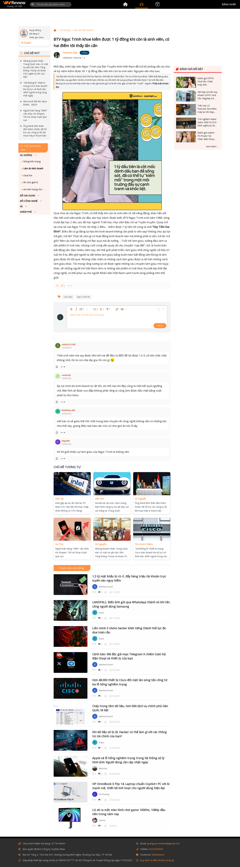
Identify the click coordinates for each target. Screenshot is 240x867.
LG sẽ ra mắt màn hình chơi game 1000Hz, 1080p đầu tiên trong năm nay (128, 812)
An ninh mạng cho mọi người (35, 189)
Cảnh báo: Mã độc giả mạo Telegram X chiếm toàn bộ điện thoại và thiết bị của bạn (129, 656)
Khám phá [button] (26, 211)
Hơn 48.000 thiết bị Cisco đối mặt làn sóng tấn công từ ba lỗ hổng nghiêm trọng (129, 682)
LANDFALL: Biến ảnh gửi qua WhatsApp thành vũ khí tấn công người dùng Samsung (131, 604)
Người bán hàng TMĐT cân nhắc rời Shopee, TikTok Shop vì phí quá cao (35, 115)
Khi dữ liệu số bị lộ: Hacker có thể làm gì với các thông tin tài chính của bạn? (129, 734)
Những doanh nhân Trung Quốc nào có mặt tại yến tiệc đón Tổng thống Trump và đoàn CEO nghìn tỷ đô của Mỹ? (35, 68)
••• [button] (68, 285)
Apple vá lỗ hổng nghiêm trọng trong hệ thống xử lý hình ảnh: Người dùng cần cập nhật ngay (128, 760)
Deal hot (27, 175)
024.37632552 (156, 849)
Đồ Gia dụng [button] (28, 195)
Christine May (69, 52)
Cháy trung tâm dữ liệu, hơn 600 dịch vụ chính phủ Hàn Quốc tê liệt (130, 708)
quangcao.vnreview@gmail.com (163, 843)
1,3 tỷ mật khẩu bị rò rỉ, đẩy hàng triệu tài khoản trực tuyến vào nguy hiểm (129, 578)
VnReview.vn (158, 854)
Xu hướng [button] (26, 155)
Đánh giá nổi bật (189, 69)
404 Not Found (106, 586)
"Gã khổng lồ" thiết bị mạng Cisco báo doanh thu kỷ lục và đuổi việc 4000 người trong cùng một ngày (35, 89)
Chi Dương (104, 794)
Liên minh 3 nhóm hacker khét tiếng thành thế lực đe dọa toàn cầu (129, 630)
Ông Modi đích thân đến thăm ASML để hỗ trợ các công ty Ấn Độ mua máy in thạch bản (35, 130)
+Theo (84, 52)
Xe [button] (21, 206)
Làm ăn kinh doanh (33, 168)
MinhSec (103, 768)
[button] (33, 4)
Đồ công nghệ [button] (29, 200)
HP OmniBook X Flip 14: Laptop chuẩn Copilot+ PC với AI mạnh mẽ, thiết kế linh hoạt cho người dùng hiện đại (130, 786)
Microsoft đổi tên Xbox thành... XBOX (35, 103)
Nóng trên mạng (32, 161)
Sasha (102, 820)
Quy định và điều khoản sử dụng (157, 860)
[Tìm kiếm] (50, 4)
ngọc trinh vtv (83, 296)
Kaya (101, 612)
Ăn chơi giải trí (30, 182)
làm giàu (68, 296)
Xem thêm (212, 146)
